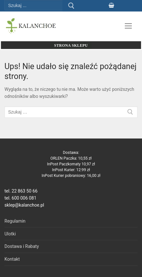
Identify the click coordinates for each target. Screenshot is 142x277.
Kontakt (12, 259)
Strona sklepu (71, 45)
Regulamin (14, 221)
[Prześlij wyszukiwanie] (71, 6)
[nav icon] (128, 26)
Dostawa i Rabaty (21, 246)
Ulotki (10, 233)
